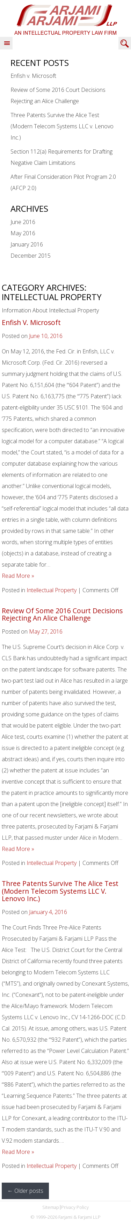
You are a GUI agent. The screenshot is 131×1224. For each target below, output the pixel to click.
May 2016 (22, 233)
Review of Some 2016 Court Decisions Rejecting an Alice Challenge (62, 614)
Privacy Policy (75, 1207)
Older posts (25, 1191)
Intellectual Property (52, 590)
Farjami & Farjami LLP (65, 19)
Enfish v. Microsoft (33, 76)
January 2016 (26, 244)
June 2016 (22, 222)
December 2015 (30, 255)
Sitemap (50, 1207)
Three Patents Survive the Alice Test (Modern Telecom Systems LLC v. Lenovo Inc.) (62, 126)
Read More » (18, 576)
